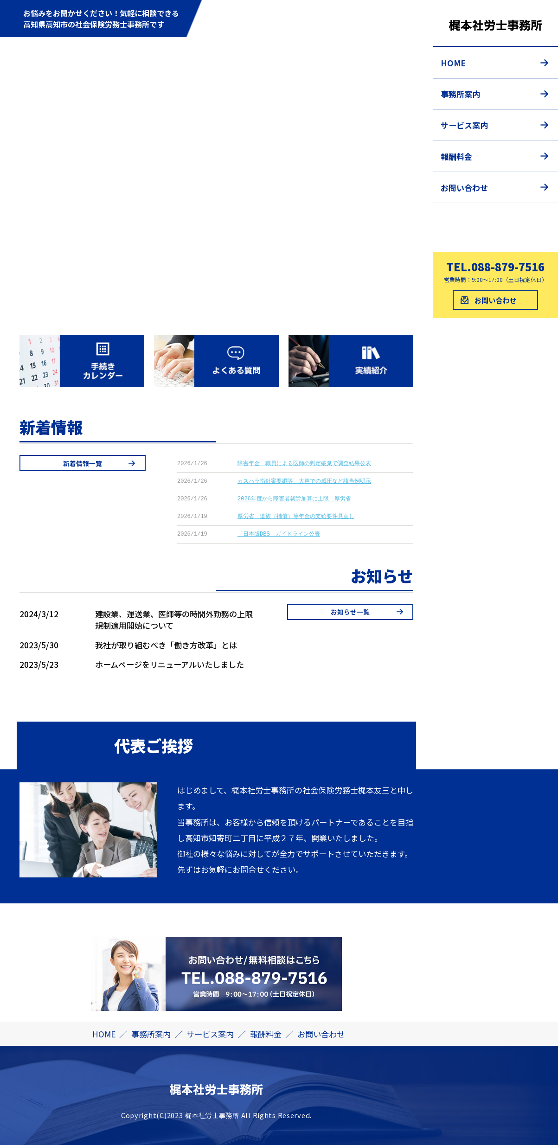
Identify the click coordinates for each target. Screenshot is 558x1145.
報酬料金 (456, 156)
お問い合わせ (464, 187)
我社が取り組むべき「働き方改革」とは (166, 645)
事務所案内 (460, 94)
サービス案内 (464, 125)
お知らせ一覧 (350, 611)
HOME (453, 63)
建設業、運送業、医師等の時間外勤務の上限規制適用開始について (174, 619)
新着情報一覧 (82, 463)
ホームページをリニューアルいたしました (169, 664)
